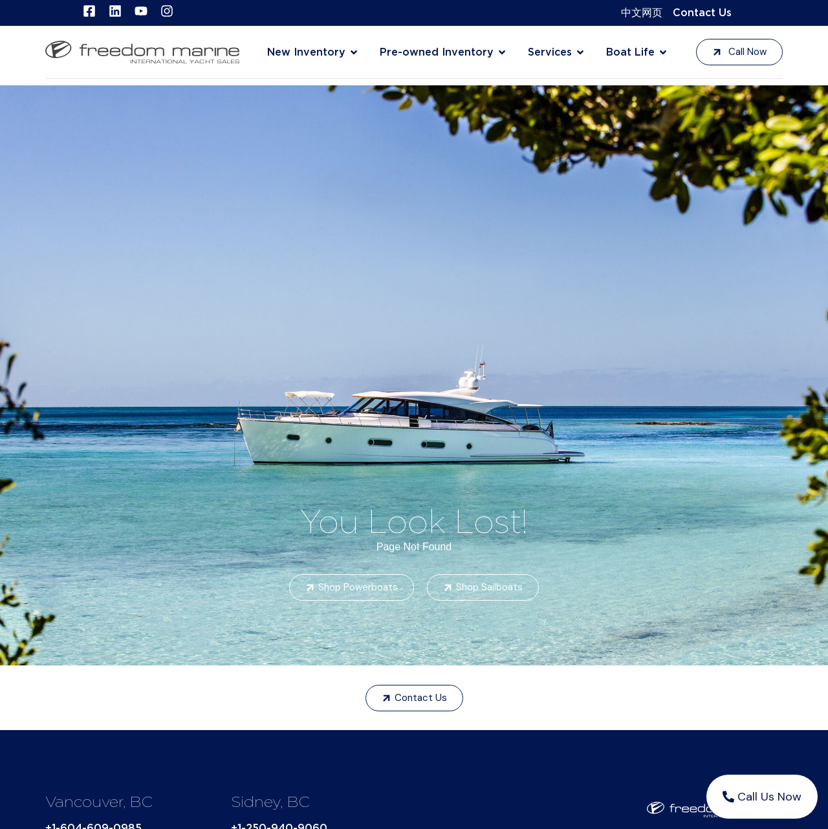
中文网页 (641, 12)
